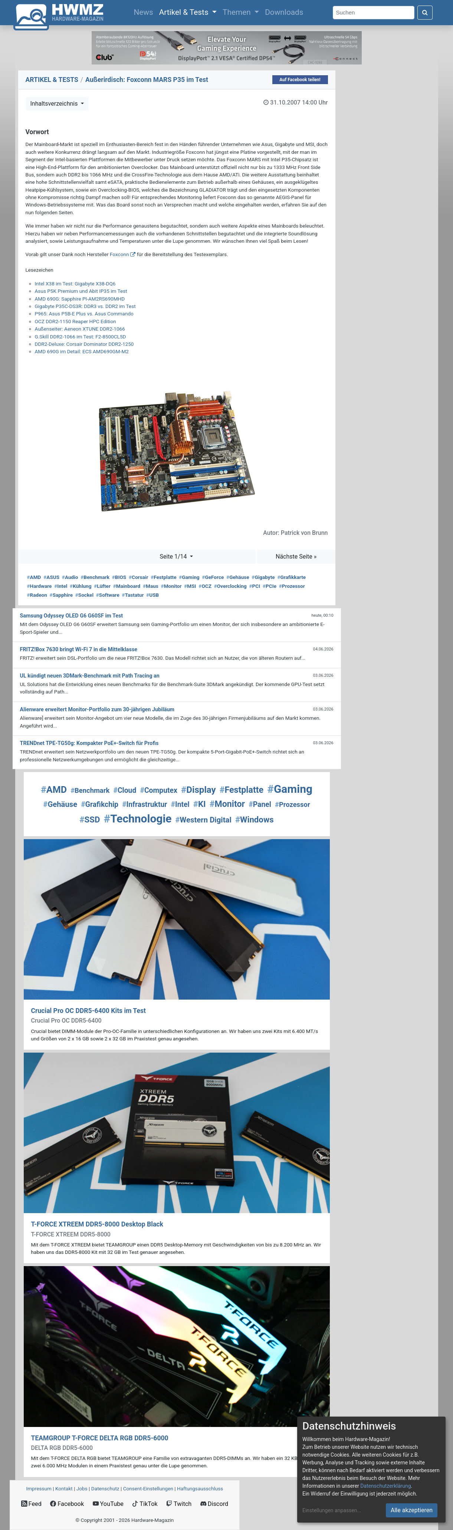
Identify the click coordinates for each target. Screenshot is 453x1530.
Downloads (284, 12)
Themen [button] (238, 12)
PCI (254, 586)
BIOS (119, 577)
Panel (260, 804)
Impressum (39, 1488)
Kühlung (80, 586)
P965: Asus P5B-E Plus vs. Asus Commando (84, 314)
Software (107, 595)
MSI (190, 586)
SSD (89, 819)
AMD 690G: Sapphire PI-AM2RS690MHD (80, 299)
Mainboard (127, 586)
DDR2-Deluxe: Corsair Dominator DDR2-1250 (84, 344)
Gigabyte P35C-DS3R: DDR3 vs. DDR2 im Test (85, 306)
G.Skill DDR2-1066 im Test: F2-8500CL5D (80, 337)
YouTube (108, 1503)
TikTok (145, 1503)
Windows (254, 819)
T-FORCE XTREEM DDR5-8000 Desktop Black (97, 1224)
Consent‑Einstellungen (148, 1488)
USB (152, 595)
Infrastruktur (144, 804)
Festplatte (163, 577)
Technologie (137, 818)
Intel (60, 586)
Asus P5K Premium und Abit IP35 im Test (81, 291)
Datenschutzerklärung (385, 1486)
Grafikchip (99, 804)
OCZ (204, 586)
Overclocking (230, 586)
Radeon (37, 595)
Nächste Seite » (296, 556)
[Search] (373, 13)
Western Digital (203, 819)
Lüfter (102, 586)
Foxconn (119, 254)
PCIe (269, 586)
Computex (158, 790)
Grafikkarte (291, 577)
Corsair (138, 577)
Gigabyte (263, 577)
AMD (34, 577)
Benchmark (95, 577)
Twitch (178, 1503)
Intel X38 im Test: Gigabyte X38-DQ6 (75, 284)
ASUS (51, 577)
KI (199, 804)
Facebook (67, 1503)
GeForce (213, 577)
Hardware (39, 586)
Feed (31, 1503)
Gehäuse (237, 577)
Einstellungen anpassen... (331, 1510)
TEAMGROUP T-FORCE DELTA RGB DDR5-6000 (99, 1438)
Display (198, 790)
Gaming (189, 577)
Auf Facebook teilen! (300, 79)
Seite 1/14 (174, 556)
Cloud (124, 790)
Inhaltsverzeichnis (54, 103)
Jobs (82, 1488)
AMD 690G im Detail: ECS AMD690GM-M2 (82, 351)
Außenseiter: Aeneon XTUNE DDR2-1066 (80, 329)
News (145, 11)
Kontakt (64, 1488)
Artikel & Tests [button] (184, 12)
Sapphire (61, 595)
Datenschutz (105, 1488)
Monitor (171, 586)
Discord (214, 1503)
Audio (70, 577)
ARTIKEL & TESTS (52, 79)
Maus (150, 586)
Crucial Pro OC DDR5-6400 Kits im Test (88, 1010)
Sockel (84, 595)
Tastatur (133, 595)
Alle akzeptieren (412, 1510)
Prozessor (292, 586)
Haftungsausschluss (200, 1488)
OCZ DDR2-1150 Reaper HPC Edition (75, 321)
